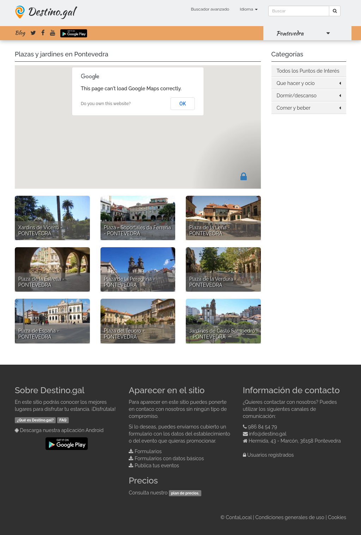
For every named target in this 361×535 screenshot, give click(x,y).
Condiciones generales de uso (289, 517)
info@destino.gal (267, 434)
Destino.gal (50, 11)
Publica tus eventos (157, 465)
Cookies (337, 517)
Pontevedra (290, 33)
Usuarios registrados (270, 455)
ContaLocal (238, 517)
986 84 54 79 (262, 427)
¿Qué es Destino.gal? (35, 420)
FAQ (62, 420)
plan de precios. (185, 493)
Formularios (148, 451)
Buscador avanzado (210, 9)
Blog (20, 33)
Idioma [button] (249, 9)
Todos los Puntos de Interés (308, 71)
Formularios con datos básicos (169, 458)
